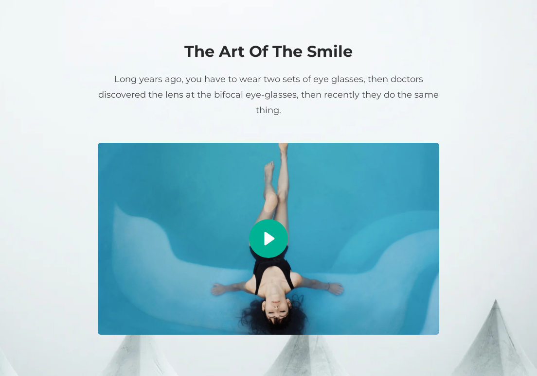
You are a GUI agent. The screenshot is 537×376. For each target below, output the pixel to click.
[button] (268, 239)
